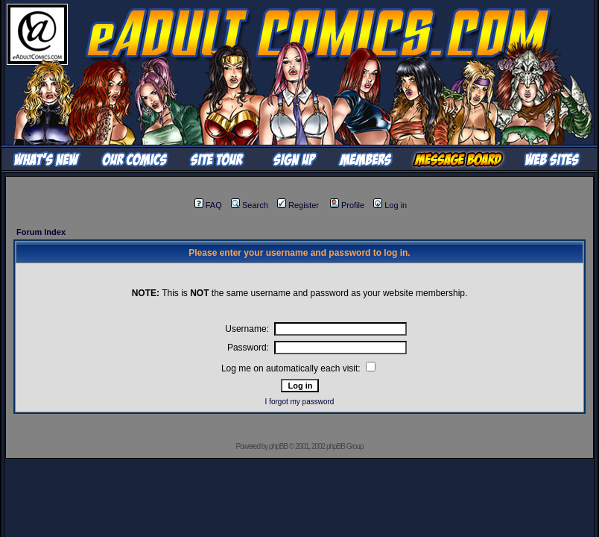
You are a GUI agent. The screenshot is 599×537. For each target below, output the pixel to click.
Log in (390, 205)
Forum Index (41, 231)
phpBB (278, 446)
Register (298, 205)
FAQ (208, 205)
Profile (347, 205)
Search (249, 205)
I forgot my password (300, 402)
